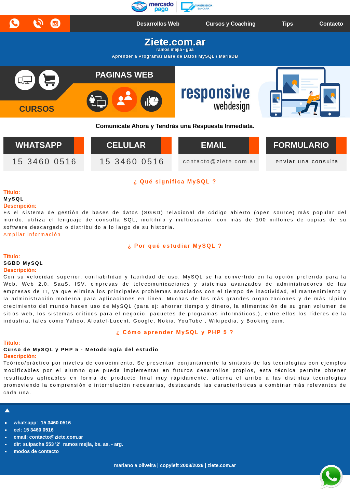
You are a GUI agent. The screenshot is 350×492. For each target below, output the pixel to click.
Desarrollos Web (157, 24)
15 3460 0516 (44, 161)
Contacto (331, 24)
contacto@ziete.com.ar (219, 161)
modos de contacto (36, 451)
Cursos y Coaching (231, 24)
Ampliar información (32, 234)
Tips (287, 24)
